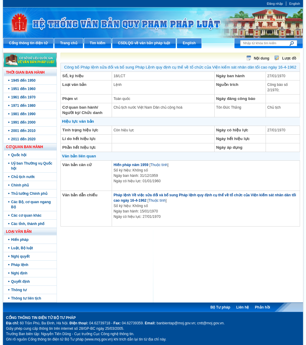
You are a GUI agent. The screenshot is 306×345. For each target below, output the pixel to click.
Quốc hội (18, 155)
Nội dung (261, 58)
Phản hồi (262, 307)
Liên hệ (242, 307)
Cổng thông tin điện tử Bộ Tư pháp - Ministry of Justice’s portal (153, 22)
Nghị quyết (20, 256)
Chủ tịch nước (23, 177)
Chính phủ (20, 185)
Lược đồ (289, 58)
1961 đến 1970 (23, 97)
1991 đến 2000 (23, 122)
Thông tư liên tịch (26, 298)
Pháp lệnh (19, 265)
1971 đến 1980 (23, 106)
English (294, 3)
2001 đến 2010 (23, 131)
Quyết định (20, 281)
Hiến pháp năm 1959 (130, 165)
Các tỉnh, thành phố (27, 224)
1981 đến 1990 (23, 114)
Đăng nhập (275, 3)
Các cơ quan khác (26, 215)
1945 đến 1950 (23, 80)
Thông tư (19, 290)
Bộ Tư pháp (220, 307)
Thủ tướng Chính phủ (29, 194)
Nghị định (19, 273)
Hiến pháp (19, 240)
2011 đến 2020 (23, 139)
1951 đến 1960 (23, 89)
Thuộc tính (158, 165)
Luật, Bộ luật (22, 248)
